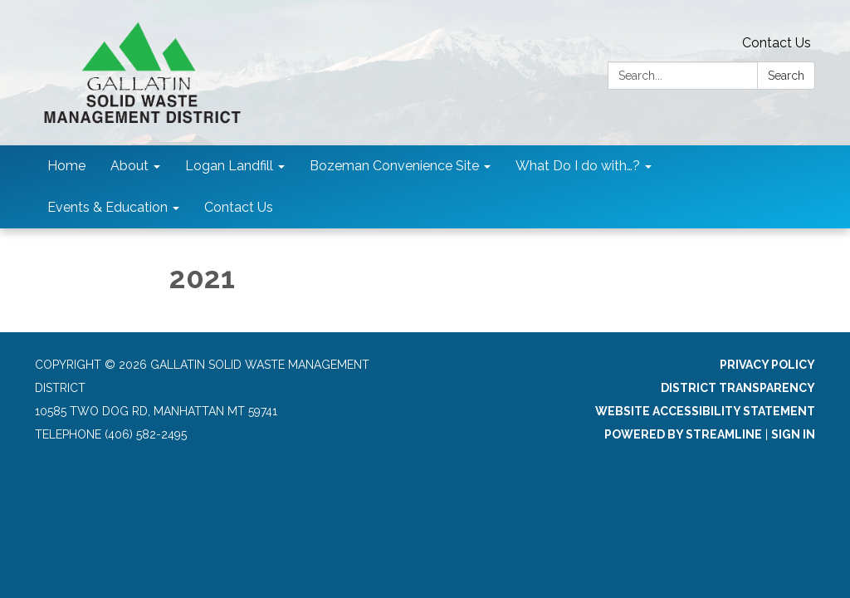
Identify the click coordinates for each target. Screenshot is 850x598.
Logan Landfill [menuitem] (229, 166)
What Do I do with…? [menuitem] (577, 166)
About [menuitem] (129, 166)
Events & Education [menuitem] (107, 207)
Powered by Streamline (683, 434)
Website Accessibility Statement (705, 411)
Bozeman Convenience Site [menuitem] (394, 166)
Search (786, 75)
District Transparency (738, 388)
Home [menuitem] (66, 166)
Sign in (793, 434)
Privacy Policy (767, 364)
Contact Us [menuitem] (238, 207)
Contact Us (776, 43)
